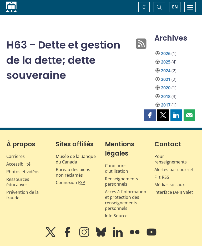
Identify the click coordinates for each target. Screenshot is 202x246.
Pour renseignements (170, 159)
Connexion (70, 182)
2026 (165, 53)
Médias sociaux (169, 184)
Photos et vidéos (22, 172)
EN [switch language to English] (175, 7)
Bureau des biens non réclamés (73, 172)
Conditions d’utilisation (116, 168)
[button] (150, 115)
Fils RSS (161, 177)
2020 (165, 88)
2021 (165, 79)
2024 (165, 71)
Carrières (15, 156)
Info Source (116, 216)
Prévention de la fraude (22, 195)
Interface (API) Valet (173, 192)
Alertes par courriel (173, 169)
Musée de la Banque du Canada (76, 159)
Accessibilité (18, 164)
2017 (165, 105)
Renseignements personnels (121, 181)
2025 (165, 62)
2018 (165, 96)
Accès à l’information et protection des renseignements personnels (125, 200)
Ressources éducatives (17, 182)
